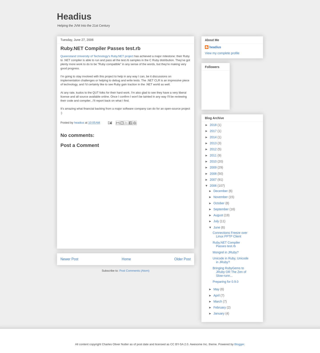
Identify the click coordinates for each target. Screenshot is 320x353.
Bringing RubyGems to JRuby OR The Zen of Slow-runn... (229, 271)
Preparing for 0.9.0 (225, 281)
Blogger (239, 344)
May (216, 289)
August (218, 215)
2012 (214, 149)
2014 (214, 137)
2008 (214, 173)
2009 (214, 167)
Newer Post (69, 259)
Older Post (182, 259)
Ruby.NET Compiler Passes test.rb (226, 244)
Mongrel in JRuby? (226, 252)
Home (126, 259)
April (216, 295)
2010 (214, 161)
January (219, 313)
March (218, 301)
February (220, 307)
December (220, 191)
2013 (214, 143)
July (216, 221)
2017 (214, 131)
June (217, 227)
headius (215, 47)
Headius (74, 16)
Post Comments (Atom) (134, 270)
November (220, 197)
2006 (214, 185)
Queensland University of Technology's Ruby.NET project (96, 56)
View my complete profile (222, 53)
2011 (214, 155)
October (219, 203)
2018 (214, 125)
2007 (214, 179)
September (221, 209)
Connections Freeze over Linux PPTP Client (230, 234)
